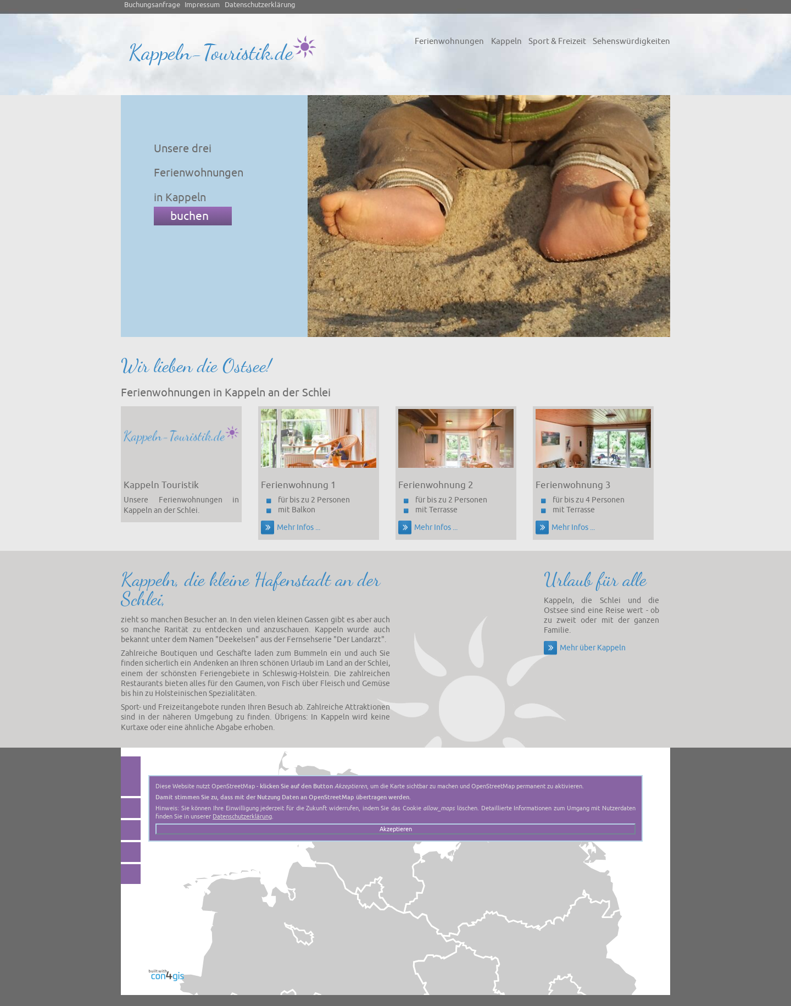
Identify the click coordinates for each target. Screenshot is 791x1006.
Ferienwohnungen (449, 41)
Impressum (202, 5)
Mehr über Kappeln (593, 648)
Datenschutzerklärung (260, 5)
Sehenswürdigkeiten (631, 41)
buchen (189, 216)
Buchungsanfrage (152, 5)
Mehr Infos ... (298, 527)
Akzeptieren (396, 829)
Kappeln (506, 41)
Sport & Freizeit (557, 41)
